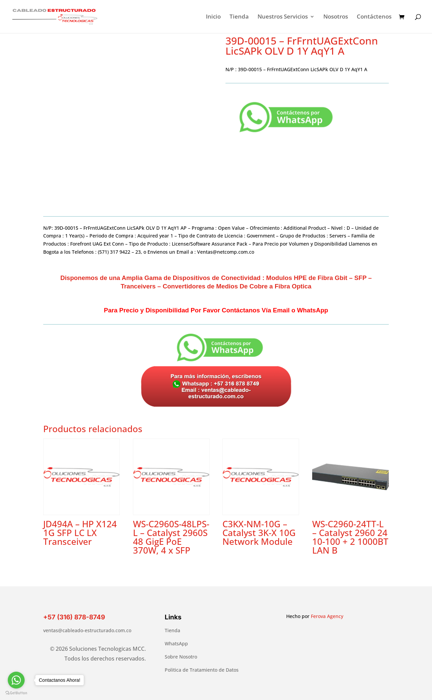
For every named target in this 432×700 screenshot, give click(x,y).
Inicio (213, 17)
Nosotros (335, 17)
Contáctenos (374, 17)
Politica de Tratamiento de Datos (202, 670)
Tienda (239, 17)
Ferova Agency (327, 616)
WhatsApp (176, 643)
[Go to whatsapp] (16, 680)
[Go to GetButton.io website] (16, 693)
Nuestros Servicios (283, 17)
